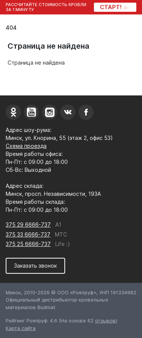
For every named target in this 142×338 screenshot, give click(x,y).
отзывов (105, 320)
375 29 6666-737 (28, 224)
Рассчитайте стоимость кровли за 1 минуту (46, 7)
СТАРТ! (114, 7)
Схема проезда (26, 146)
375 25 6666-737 (28, 244)
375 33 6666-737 (28, 234)
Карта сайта (21, 328)
